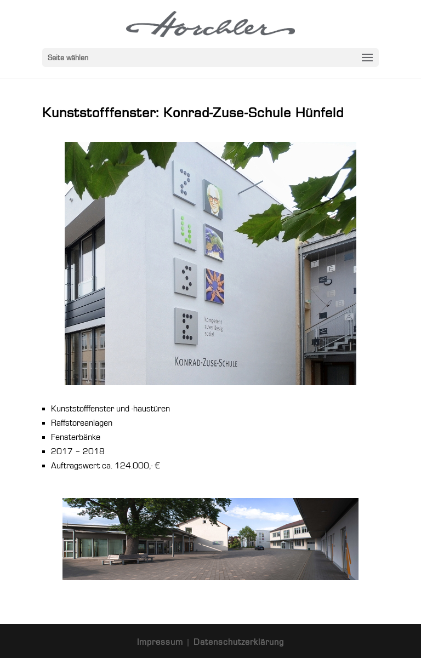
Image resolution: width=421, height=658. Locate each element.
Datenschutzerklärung (239, 642)
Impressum (161, 642)
